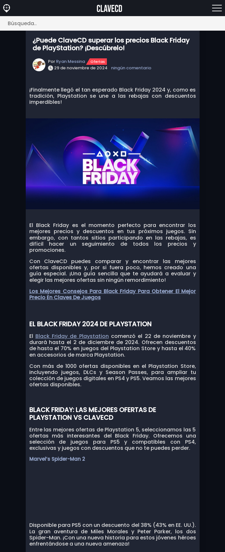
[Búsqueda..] (112, 23)
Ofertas (97, 61)
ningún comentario (131, 68)
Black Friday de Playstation (72, 336)
